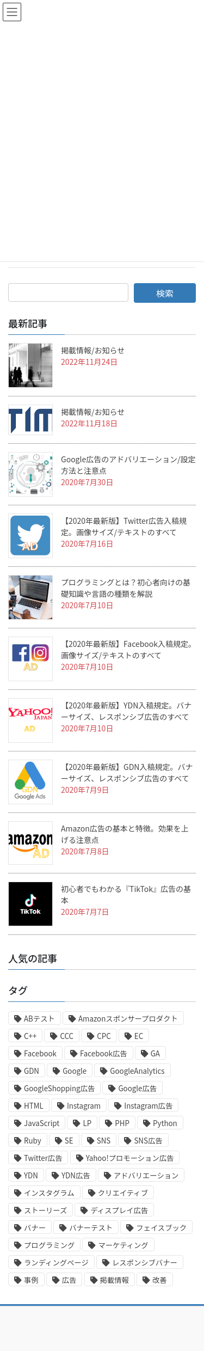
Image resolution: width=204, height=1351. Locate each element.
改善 (159, 1280)
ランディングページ (56, 1262)
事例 (31, 1280)
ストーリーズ (45, 1210)
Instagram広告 (148, 1106)
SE (69, 1140)
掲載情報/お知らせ (93, 350)
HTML (34, 1106)
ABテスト (39, 1018)
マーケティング (123, 1245)
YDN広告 (75, 1175)
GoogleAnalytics (137, 1071)
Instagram (84, 1106)
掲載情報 (114, 1280)
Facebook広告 (103, 1053)
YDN (31, 1175)
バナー (35, 1227)
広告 (69, 1280)
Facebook (40, 1053)
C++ (30, 1036)
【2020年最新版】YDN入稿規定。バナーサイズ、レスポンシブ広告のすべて (126, 711)
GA (155, 1053)
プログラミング (49, 1245)
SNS (104, 1140)
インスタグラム (49, 1193)
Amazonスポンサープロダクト (128, 1018)
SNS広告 (148, 1140)
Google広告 (137, 1088)
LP (87, 1123)
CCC (66, 1036)
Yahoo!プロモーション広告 (130, 1158)
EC (138, 1036)
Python (165, 1123)
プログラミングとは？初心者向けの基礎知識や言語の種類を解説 (125, 588)
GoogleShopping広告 (59, 1088)
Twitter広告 (43, 1158)
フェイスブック (161, 1227)
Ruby (32, 1140)
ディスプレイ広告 (119, 1210)
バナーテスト (91, 1227)
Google (74, 1071)
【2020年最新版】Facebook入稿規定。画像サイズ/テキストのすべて (128, 649)
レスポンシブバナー (144, 1262)
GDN (31, 1071)
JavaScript (41, 1123)
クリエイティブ (123, 1193)
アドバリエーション (146, 1175)
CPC (103, 1036)
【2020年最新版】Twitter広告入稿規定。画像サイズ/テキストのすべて (124, 526)
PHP (122, 1123)
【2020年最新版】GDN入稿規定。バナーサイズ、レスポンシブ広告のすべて (127, 772)
